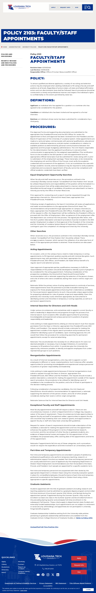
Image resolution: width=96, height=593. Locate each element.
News (4, 572)
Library (4, 564)
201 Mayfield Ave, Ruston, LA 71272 (49, 565)
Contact (21, 564)
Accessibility (47, 586)
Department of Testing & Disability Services (20, 583)
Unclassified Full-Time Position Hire (44, 527)
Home (5, 47)
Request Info (65, 7)
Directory (5, 570)
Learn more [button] (23, 590)
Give (76, 7)
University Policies (29, 47)
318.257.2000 (49, 569)
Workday (21, 561)
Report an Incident (22, 568)
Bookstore (6, 567)
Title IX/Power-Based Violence (80, 583)
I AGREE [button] (88, 589)
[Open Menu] (87, 7)
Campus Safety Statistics (24, 572)
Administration (14, 47)
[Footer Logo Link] (48, 557)
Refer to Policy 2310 (84, 518)
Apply (53, 7)
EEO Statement (61, 583)
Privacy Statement (45, 583)
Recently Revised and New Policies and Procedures (9, 63)
